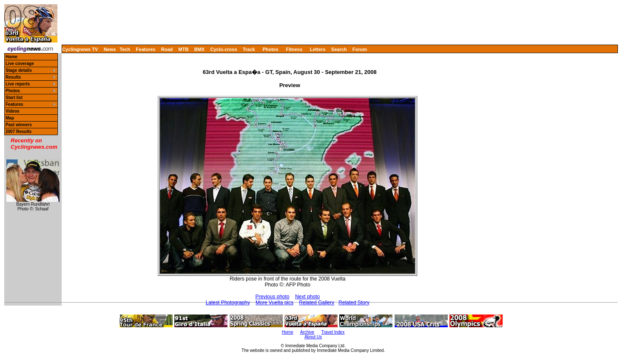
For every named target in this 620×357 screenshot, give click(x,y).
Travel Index (333, 332)
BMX (199, 49)
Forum (360, 49)
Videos (13, 111)
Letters (318, 49)
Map (10, 118)
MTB (184, 49)
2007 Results (18, 131)
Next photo (307, 297)
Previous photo (272, 297)
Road (167, 49)
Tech (124, 49)
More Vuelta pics (274, 303)
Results (13, 77)
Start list (14, 97)
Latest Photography (228, 303)
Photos (270, 49)
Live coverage (20, 63)
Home (11, 56)
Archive (307, 332)
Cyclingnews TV (80, 49)
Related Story (354, 303)
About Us (313, 336)
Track (249, 49)
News (110, 49)
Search (339, 49)
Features (146, 49)
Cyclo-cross (223, 49)
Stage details (19, 70)
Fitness (294, 49)
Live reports (18, 84)
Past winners (19, 124)
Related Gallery (316, 303)
